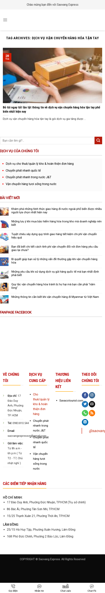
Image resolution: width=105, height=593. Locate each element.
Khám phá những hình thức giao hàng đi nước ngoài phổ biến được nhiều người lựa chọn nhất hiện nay (56, 210)
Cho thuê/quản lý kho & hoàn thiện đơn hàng (41, 404)
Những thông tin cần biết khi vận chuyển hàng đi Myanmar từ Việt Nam (55, 297)
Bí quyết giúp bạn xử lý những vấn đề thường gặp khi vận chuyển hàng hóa (54, 260)
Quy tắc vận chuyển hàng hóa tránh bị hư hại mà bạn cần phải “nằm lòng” (53, 286)
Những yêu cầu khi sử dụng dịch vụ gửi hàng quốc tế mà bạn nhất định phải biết (55, 273)
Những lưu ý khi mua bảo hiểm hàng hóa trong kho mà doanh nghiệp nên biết (56, 223)
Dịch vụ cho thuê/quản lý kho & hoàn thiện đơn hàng (40, 164)
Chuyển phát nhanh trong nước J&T (28, 177)
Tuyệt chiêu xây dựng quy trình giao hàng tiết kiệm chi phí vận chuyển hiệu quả (54, 235)
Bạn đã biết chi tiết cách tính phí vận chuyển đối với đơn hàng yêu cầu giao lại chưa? (54, 248)
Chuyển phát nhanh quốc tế (23, 170)
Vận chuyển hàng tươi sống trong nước (31, 184)
